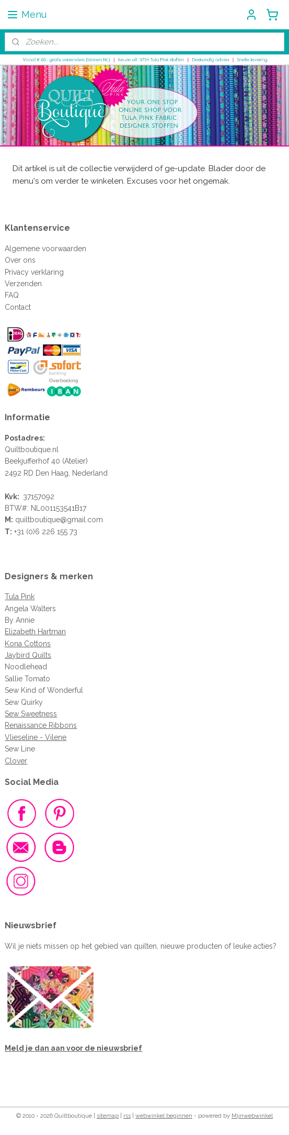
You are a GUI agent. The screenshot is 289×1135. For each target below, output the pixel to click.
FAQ (12, 295)
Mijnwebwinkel (252, 1115)
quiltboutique (37, 519)
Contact (18, 307)
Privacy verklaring (34, 272)
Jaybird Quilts (28, 655)
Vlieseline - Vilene (35, 737)
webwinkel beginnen (163, 1115)
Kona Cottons (28, 643)
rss (127, 1115)
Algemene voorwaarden (45, 248)
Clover (16, 761)
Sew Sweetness (31, 714)
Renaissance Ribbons (41, 725)
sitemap (108, 1115)
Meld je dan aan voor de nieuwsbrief (73, 1048)
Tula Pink (19, 596)
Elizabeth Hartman (35, 631)
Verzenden (23, 283)
